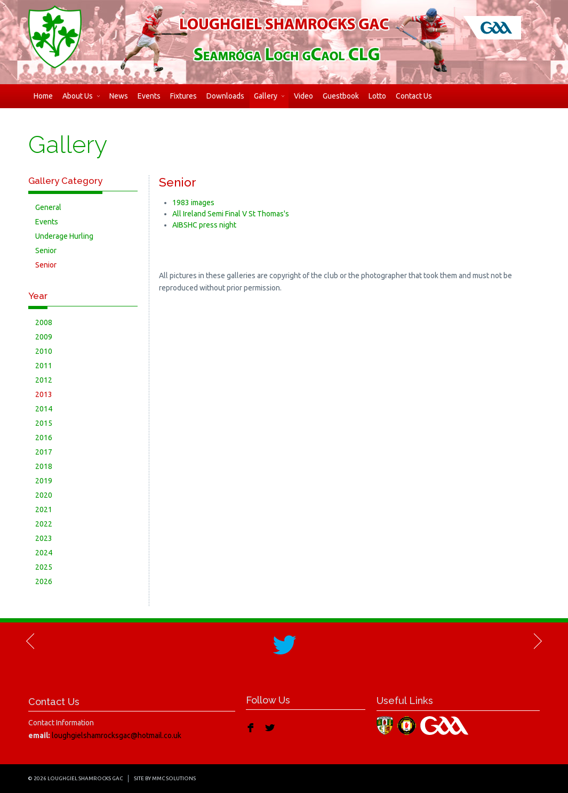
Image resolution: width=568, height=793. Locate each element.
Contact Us (414, 96)
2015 (43, 423)
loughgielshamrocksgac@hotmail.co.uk (116, 735)
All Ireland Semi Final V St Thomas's (230, 213)
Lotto (377, 96)
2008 (43, 322)
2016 (43, 437)
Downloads (225, 96)
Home (43, 96)
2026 (43, 581)
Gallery (269, 96)
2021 (43, 509)
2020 (43, 495)
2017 (43, 452)
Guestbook (341, 96)
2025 (43, 567)
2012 (43, 380)
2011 (43, 365)
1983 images (193, 202)
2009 (43, 337)
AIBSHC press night (204, 225)
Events (149, 96)
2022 (43, 524)
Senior (46, 250)
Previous (31, 641)
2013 (43, 394)
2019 (43, 480)
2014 (43, 408)
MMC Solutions (174, 778)
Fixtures (183, 96)
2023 (43, 538)
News (118, 96)
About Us (81, 96)
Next (537, 641)
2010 (43, 351)
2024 (43, 552)
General (48, 207)
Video (303, 96)
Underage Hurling (64, 236)
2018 (43, 466)
